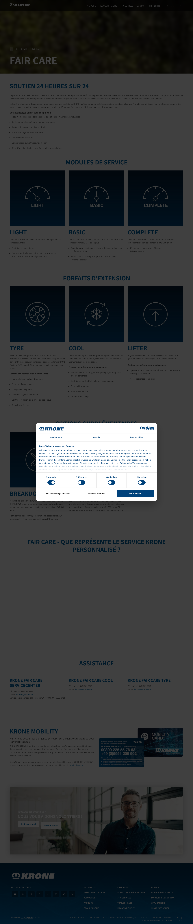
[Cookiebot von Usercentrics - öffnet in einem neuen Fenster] (142, 429)
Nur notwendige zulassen (58, 493)
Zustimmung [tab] (56, 437)
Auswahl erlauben (96, 493)
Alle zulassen (135, 493)
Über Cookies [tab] (136, 437)
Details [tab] (96, 437)
